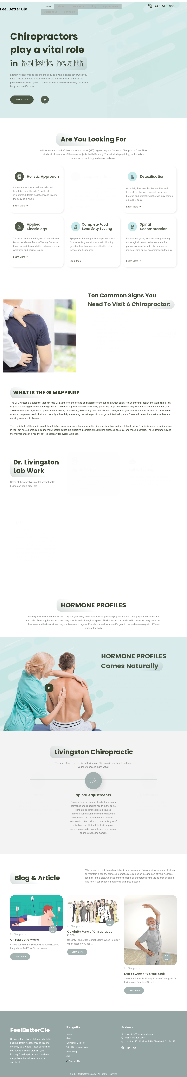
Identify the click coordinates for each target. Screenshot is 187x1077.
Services (68, 6)
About (55, 6)
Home (45, 6)
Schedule (127, 6)
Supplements (94, 6)
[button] (69, 6)
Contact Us (112, 6)
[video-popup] (49, 688)
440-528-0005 (165, 6)
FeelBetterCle (32, 1026)
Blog (80, 6)
